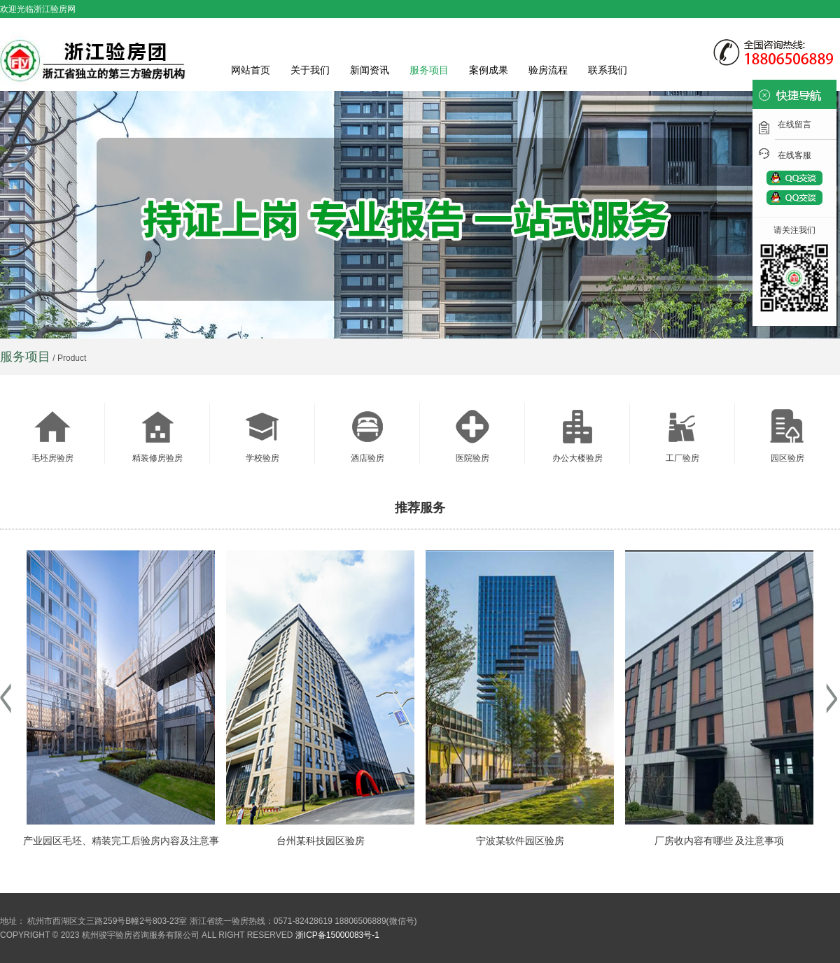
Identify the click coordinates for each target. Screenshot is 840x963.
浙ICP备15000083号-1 (337, 935)
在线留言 (794, 124)
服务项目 (429, 70)
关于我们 (310, 70)
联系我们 (607, 70)
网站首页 (250, 70)
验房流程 (548, 70)
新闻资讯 (369, 70)
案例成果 (488, 70)
